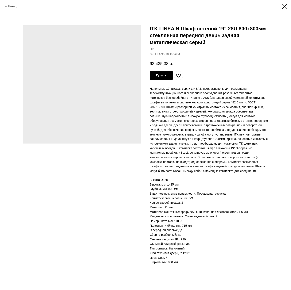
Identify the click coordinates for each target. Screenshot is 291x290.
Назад (12, 6)
